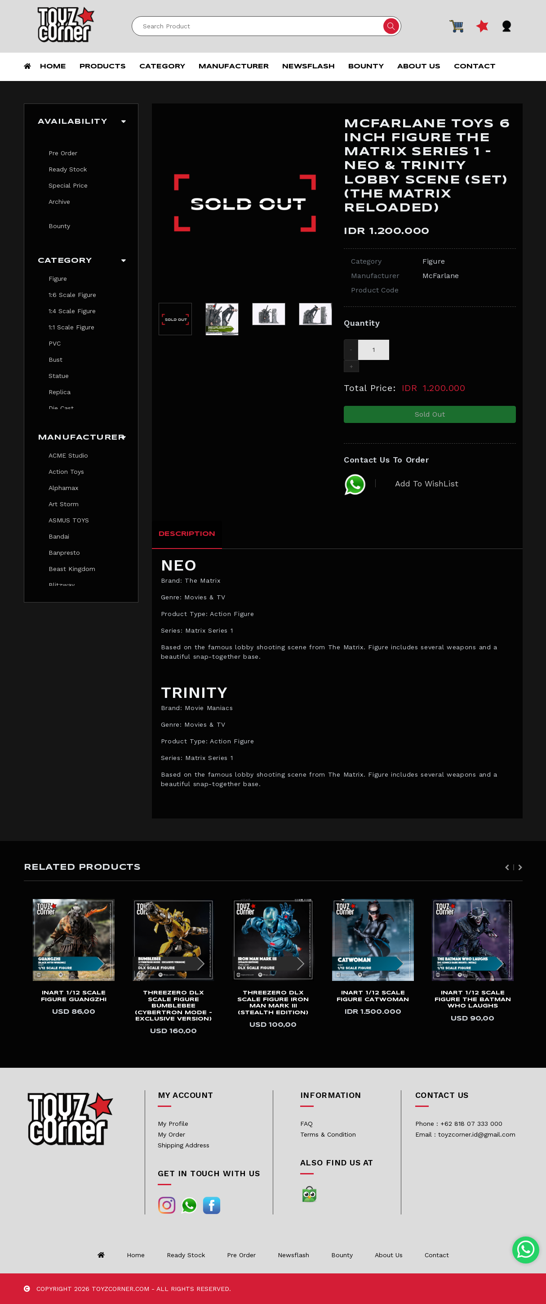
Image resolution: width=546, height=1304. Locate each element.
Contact (475, 66)
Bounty (366, 66)
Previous (506, 867)
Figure (58, 278)
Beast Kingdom (72, 568)
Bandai (59, 536)
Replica (60, 392)
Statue (59, 375)
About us (418, 66)
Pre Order (63, 153)
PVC (55, 343)
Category (162, 66)
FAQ (306, 1123)
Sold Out (430, 414)
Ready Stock (68, 169)
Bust (55, 359)
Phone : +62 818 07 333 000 (458, 1123)
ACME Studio (68, 455)
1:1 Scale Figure (71, 327)
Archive (59, 201)
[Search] (266, 26)
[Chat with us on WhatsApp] (526, 1250)
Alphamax (63, 487)
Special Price (68, 185)
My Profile (173, 1123)
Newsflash (308, 66)
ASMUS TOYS (69, 520)
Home (53, 66)
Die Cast (61, 408)
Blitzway (62, 585)
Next (520, 867)
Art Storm (64, 504)
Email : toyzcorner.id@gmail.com (465, 1134)
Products (103, 66)
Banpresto (64, 552)
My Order (171, 1134)
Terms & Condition (328, 1134)
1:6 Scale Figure (72, 294)
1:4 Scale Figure (72, 311)
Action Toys (66, 471)
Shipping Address (183, 1145)
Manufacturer (234, 66)
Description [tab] (187, 534)
